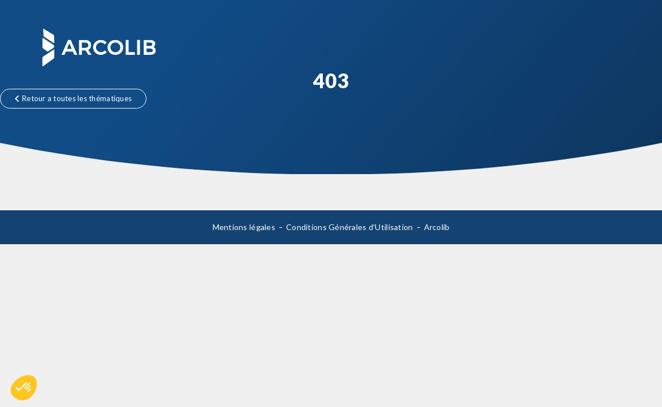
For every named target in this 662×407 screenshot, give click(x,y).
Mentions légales (244, 227)
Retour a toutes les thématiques (73, 98)
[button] (23, 387)
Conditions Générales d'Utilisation (349, 227)
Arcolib (437, 227)
